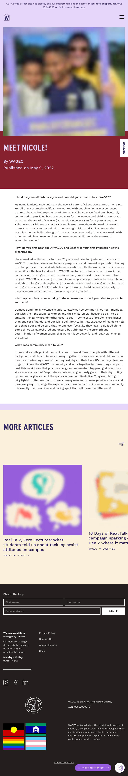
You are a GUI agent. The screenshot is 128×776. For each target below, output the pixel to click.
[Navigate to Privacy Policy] (67, 633)
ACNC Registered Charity (98, 701)
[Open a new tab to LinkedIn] (25, 683)
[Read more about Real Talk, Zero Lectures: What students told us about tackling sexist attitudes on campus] (42, 511)
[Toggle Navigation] (122, 17)
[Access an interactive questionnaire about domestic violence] (120, 768)
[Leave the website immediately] (124, 148)
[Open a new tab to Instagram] (6, 683)
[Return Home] (6, 17)
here (82, 7)
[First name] (33, 602)
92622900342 (82, 706)
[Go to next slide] (121, 444)
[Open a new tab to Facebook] (16, 683)
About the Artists (64, 762)
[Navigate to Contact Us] (67, 639)
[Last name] (95, 602)
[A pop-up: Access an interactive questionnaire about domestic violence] (93, 767)
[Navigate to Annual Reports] (67, 645)
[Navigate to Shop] (67, 651)
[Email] (51, 611)
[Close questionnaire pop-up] (79, 767)
